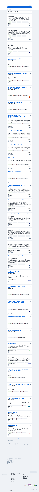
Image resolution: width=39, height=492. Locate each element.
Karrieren (12, 478)
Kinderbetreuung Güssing (10, 462)
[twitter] (34, 472)
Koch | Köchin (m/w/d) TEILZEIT (15, 130)
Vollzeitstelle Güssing (10, 444)
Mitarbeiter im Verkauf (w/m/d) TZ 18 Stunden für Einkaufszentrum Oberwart (18, 370)
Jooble (36, 489)
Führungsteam (13, 475)
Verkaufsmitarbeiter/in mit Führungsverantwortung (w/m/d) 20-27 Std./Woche (16, 116)
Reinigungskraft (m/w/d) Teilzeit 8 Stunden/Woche (15, 271)
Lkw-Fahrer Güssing (9, 460)
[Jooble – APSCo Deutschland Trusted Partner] (24, 485)
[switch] (30, 11)
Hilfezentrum (13, 479)
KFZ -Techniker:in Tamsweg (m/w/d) (16, 398)
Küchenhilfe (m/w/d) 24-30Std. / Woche (16, 356)
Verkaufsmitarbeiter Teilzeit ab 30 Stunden (17, 15)
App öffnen (37, 1)
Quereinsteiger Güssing (10, 463)
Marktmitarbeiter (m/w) (13, 29)
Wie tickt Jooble (13, 474)
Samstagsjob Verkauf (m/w (14, 425)
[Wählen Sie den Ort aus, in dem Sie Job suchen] (19, 5)
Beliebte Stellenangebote (18, 457)
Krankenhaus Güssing (10, 464)
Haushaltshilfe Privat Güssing (11, 461)
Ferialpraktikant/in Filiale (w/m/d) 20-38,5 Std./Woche (17, 186)
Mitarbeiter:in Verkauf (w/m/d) (14, 171)
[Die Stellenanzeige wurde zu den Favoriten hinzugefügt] (30, 15)
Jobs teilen (18, 473)
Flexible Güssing (9, 445)
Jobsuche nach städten (18, 458)
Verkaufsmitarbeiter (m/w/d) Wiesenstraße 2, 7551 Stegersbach (18, 59)
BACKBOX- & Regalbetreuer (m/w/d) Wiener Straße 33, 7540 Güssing (17, 88)
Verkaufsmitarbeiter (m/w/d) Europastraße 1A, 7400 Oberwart (18, 214)
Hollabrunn (16, 444)
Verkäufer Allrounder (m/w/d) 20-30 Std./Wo (17, 241)
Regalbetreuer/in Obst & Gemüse (15, 102)
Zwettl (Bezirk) (17, 443)
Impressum (10, 490)
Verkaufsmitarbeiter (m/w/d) (14, 229)
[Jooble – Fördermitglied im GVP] (35, 485)
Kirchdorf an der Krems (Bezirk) (19, 445)
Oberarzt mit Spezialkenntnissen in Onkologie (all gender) (18, 200)
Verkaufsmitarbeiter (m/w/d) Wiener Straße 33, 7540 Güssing (18, 43)
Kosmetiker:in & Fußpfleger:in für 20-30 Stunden (18, 384)
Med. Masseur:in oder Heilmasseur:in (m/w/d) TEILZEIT (17, 287)
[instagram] (32, 472)
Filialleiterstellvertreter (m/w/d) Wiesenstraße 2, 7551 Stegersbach (18, 256)
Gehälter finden (25, 478)
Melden (29, 25)
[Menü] (1, 1)
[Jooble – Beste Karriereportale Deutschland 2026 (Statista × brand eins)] (30, 485)
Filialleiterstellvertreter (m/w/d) (15, 330)
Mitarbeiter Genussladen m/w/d (15, 157)
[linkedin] (36, 472)
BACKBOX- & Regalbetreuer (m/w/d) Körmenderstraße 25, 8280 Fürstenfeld (16, 302)
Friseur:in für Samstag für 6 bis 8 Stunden (17, 316)
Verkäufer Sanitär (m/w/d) (13, 412)
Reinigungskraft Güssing (10, 458)
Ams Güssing (8, 459)
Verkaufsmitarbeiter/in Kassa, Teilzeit (16, 144)
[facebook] (30, 472)
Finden (19, 7)
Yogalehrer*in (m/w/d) (13, 343)
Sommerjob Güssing (9, 457)
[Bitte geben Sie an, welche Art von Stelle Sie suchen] (19, 3)
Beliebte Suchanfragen (11, 440)
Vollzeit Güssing (9, 443)
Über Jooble (13, 473)
